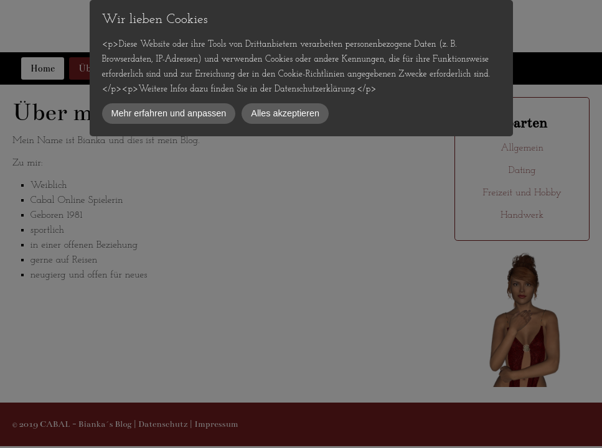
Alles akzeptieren (285, 113)
